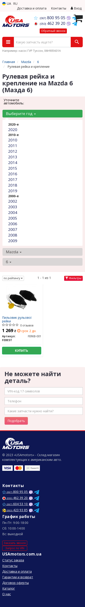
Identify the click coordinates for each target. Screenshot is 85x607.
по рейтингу (13, 278)
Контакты (58, 8)
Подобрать (16, 421)
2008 (12, 235)
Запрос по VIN (14, 548)
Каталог (8, 588)
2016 (12, 173)
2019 (12, 190)
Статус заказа (13, 560)
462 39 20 (50, 23)
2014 (12, 162)
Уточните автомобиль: (14, 101)
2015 (12, 168)
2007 (12, 229)
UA (6, 3)
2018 (12, 185)
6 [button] (8, 261)
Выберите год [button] (21, 113)
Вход (76, 8)
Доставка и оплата (31, 8)
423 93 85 (15, 510)
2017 (12, 179)
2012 (12, 151)
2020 (12, 129)
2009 (12, 240)
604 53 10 (15, 504)
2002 (12, 201)
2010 (12, 140)
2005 (12, 218)
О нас (6, 594)
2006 (12, 223)
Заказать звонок (15, 543)
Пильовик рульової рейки (17, 319)
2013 (12, 156)
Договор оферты (15, 583)
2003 (12, 206)
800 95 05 (50, 17)
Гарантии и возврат (17, 577)
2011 (12, 145)
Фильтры (73, 278)
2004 (12, 212)
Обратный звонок (53, 31)
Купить (21, 350)
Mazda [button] (14, 251)
